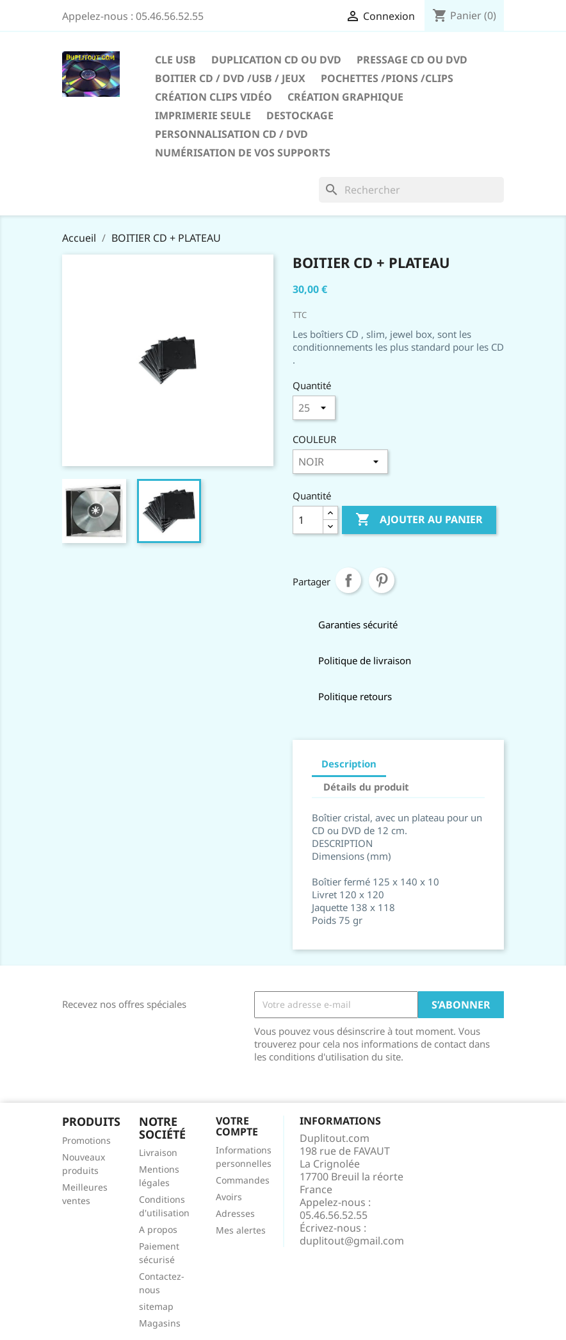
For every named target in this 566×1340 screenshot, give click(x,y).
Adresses (235, 1213)
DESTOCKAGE (300, 115)
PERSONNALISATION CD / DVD (231, 134)
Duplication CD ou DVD (276, 60)
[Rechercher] (411, 190)
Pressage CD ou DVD (412, 60)
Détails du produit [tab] (366, 786)
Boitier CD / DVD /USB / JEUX (230, 78)
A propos (158, 1229)
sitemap (156, 1306)
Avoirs (229, 1197)
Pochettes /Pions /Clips (387, 78)
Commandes (243, 1180)
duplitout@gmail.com (352, 1241)
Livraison (158, 1152)
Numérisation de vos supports (242, 153)
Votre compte (237, 1126)
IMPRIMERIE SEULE (203, 115)
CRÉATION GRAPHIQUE (345, 97)
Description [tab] (348, 763)
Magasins (160, 1323)
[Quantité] (308, 520)
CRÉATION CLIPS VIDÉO (213, 97)
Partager (348, 580)
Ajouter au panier (419, 520)
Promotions (86, 1140)
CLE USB (175, 60)
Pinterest (381, 580)
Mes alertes (241, 1230)
